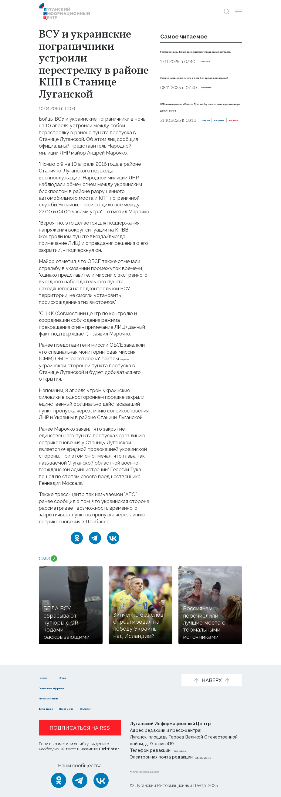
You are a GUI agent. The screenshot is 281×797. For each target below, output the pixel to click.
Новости (49, 677)
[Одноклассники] (77, 538)
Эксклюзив (224, 154)
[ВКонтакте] (113, 538)
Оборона (170, 154)
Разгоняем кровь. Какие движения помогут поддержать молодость (191, 57)
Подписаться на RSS (80, 728)
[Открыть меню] (238, 11)
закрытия (130, 359)
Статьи (89, 677)
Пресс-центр (97, 708)
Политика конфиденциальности (166, 771)
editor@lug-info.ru (215, 757)
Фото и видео (56, 708)
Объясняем (135, 708)
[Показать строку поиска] (226, 11)
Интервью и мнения (64, 698)
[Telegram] (95, 538)
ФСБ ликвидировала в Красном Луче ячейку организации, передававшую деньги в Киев (201, 129)
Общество (211, 74)
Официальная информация (73, 687)
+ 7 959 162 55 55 (190, 750)
